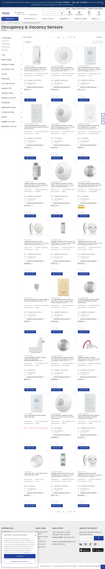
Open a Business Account (42, 533)
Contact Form (40, 547)
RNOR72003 (28, 298)
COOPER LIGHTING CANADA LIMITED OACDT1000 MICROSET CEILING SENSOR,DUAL (89, 301)
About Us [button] (95, 19)
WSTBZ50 (81, 356)
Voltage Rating (8, 84)
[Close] (35, 535)
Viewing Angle (7, 93)
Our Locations (41, 541)
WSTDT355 (81, 472)
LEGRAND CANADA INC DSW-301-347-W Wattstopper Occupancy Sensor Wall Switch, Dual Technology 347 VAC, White (63, 476)
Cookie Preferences (45, 566)
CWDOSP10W (55, 298)
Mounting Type (7, 69)
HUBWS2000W (29, 182)
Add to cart (30, 100)
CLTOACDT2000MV (84, 182)
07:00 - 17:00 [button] (21, 14)
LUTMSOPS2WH (29, 66)
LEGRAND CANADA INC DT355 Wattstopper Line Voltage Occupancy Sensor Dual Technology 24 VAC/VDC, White (90, 476)
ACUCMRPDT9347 (57, 182)
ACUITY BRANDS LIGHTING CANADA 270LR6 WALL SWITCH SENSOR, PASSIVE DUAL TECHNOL (36, 127)
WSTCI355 (27, 240)
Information (7, 528)
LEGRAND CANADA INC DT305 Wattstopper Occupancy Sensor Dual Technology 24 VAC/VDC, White (90, 243)
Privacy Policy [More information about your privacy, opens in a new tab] (27, 552)
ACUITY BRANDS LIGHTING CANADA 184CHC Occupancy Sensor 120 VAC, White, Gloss (63, 417)
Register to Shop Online (95, 8)
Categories (6, 38)
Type (3, 55)
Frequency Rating (9, 126)
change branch (33, 14)
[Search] (53, 13)
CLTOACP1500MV (56, 356)
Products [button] (10, 19)
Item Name (5, 79)
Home (3, 23)
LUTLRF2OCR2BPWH (57, 66)
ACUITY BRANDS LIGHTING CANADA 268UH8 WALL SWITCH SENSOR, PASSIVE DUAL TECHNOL (88, 417)
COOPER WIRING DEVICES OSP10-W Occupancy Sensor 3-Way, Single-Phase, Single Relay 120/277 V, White (62, 301)
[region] (20, 549)
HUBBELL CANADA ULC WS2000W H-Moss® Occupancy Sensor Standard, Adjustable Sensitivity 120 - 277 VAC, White (36, 186)
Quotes (68, 8)
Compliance (5, 532)
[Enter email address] (86, 538)
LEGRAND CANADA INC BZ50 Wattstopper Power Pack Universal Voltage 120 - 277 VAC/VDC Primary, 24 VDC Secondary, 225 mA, (89, 360)
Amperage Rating (8, 107)
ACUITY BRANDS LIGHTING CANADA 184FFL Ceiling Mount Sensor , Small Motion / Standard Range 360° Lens (62, 185)
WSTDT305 (81, 240)
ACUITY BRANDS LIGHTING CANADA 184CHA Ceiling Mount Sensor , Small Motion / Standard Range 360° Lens (63, 127)
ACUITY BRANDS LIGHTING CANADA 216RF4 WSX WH (35, 416)
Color (4, 74)
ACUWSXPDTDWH (83, 66)
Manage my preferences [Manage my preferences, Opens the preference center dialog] (20, 561)
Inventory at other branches (35, 87)
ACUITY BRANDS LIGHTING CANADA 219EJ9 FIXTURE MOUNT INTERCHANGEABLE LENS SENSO (35, 359)
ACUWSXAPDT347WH (31, 124)
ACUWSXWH (28, 414)
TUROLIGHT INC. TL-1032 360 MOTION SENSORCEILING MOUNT (35, 474)
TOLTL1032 (27, 472)
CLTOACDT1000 (83, 298)
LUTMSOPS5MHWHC (84, 124)
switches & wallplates (14, 23)
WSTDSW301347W (57, 472)
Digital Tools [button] (47, 19)
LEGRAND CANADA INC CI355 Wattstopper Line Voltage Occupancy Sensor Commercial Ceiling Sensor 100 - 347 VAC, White (36, 244)
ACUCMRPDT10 (56, 414)
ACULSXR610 (28, 356)
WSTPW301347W (56, 240)
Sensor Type (6, 88)
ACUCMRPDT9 (55, 124)
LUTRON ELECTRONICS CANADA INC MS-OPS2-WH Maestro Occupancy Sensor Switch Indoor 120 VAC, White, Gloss (36, 70)
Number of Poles (8, 122)
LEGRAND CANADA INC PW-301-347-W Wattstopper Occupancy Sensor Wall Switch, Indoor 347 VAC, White (63, 243)
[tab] (11, 38)
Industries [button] (64, 19)
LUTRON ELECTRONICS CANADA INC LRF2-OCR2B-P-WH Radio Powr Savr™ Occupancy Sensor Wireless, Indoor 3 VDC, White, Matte (63, 70)
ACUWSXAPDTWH (83, 414)
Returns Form (41, 544)
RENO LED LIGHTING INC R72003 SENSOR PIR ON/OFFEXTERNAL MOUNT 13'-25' (36, 300)
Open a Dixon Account (79, 8)
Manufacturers (81, 19)
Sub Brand (5, 103)
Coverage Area (7, 112)
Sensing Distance (8, 98)
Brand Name (6, 60)
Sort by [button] (99, 37)
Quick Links (41, 528)
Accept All (19, 556)
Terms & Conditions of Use (59, 566)
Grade (4, 117)
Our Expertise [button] (29, 19)
